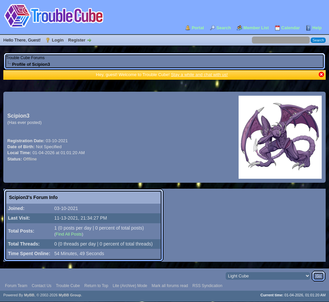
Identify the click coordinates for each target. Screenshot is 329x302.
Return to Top (96, 285)
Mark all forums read (170, 285)
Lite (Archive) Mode (130, 285)
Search (223, 27)
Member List (256, 27)
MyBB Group (69, 295)
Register (76, 40)
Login (57, 40)
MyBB (29, 295)
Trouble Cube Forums (25, 57)
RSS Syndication (207, 285)
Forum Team (16, 285)
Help (317, 27)
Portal (198, 27)
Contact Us (41, 285)
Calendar (290, 27)
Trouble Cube (68, 285)
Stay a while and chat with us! (199, 74)
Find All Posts (68, 234)
